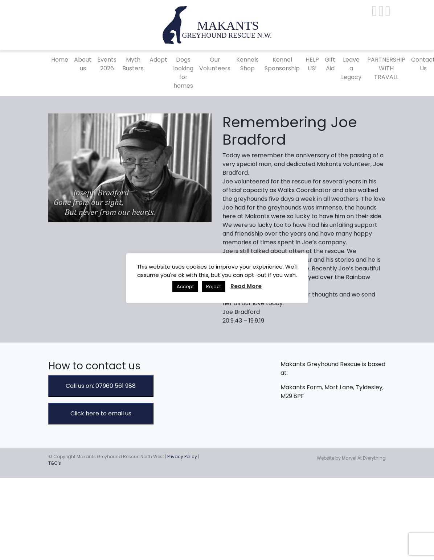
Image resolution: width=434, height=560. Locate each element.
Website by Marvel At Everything (351, 458)
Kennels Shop (247, 63)
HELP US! (312, 63)
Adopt (158, 59)
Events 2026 (106, 63)
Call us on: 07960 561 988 (101, 386)
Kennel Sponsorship (282, 63)
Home (59, 59)
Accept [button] (185, 286)
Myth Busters (133, 63)
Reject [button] (213, 286)
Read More (246, 286)
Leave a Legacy (351, 68)
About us (82, 63)
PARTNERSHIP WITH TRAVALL (386, 68)
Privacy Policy (182, 456)
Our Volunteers (214, 63)
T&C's (54, 463)
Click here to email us (100, 413)
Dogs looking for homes (183, 72)
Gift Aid (330, 63)
